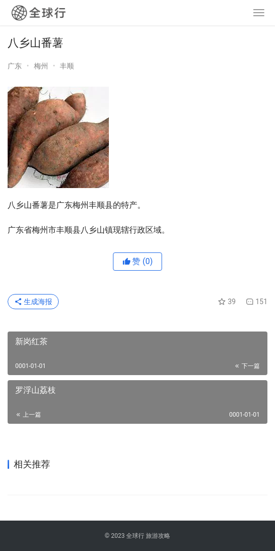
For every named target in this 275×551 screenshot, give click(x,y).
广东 (15, 66)
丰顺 (67, 66)
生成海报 (33, 302)
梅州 (42, 66)
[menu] (259, 12)
